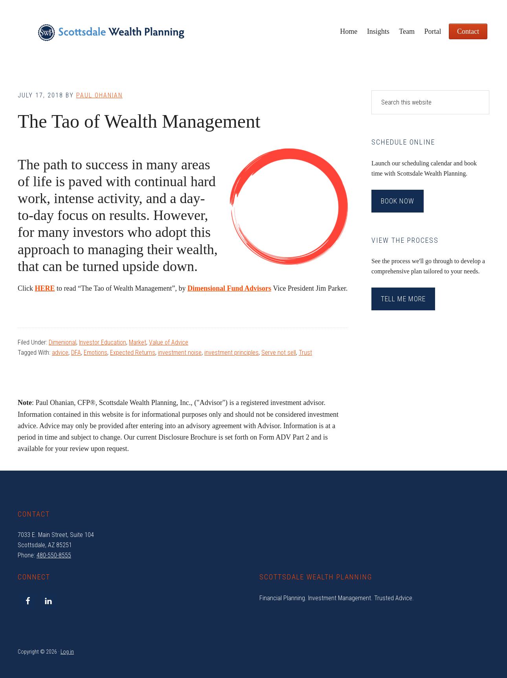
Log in (67, 652)
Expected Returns (132, 352)
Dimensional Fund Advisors (229, 288)
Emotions (95, 352)
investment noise (180, 352)
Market (137, 342)
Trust (305, 352)
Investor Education (102, 342)
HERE (45, 288)
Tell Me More (403, 299)
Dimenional (62, 342)
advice (60, 352)
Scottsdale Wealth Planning (111, 35)
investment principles (231, 352)
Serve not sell (278, 352)
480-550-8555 (54, 555)
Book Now (397, 201)
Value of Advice (168, 342)
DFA (76, 352)
